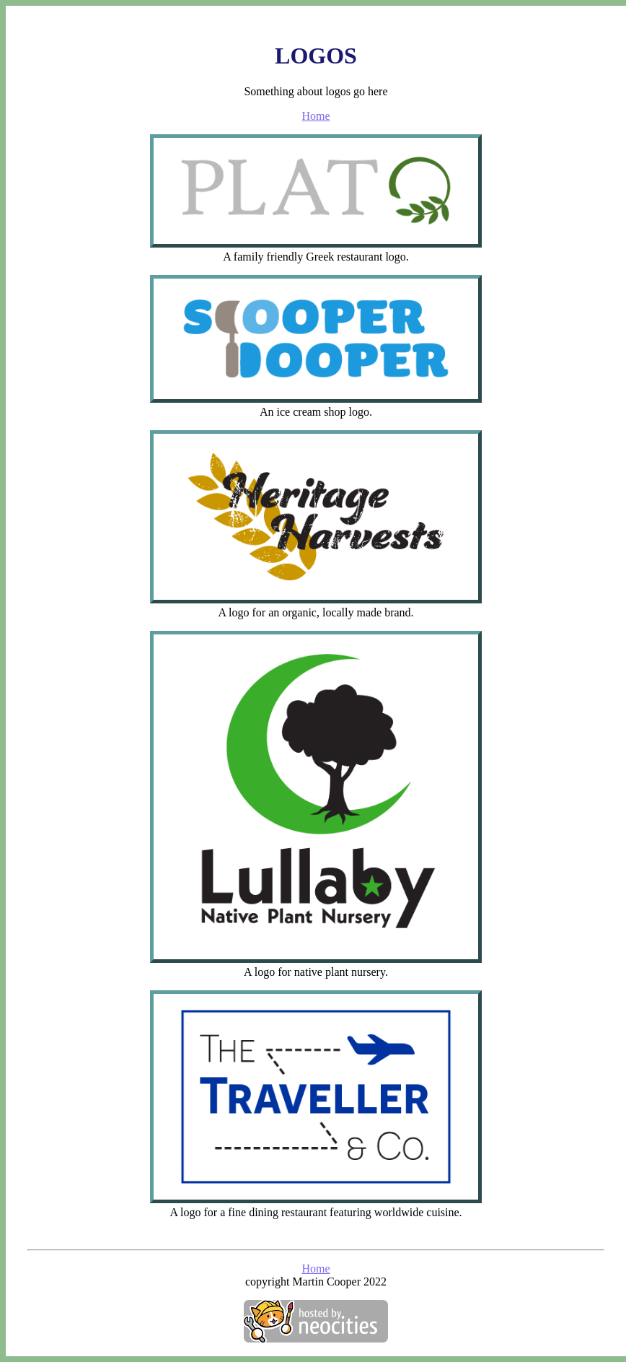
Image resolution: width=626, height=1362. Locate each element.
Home (315, 116)
